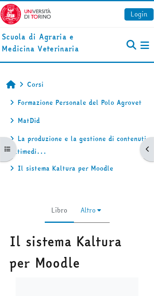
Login (139, 14)
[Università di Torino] (25, 13)
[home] (51, 43)
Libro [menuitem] (59, 210)
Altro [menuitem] (88, 210)
